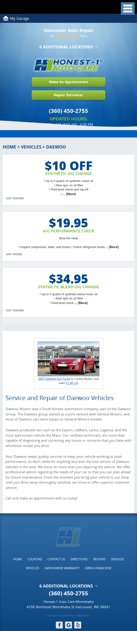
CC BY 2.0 (72, 383)
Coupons (35, 559)
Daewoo (56, 147)
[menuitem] (17, 559)
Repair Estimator (68, 95)
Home (9, 147)
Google (68, 625)
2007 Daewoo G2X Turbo (54, 378)
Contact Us (56, 559)
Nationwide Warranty (62, 568)
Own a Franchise (98, 568)
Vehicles (31, 147)
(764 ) (83, 36)
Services (117, 559)
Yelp (77, 625)
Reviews (99, 559)
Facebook (59, 625)
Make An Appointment (68, 81)
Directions (79, 559)
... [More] (69, 194)
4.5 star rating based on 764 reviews (68, 615)
